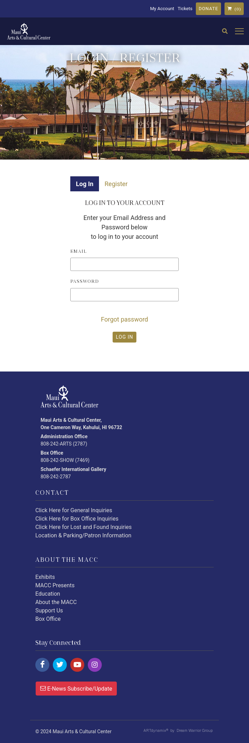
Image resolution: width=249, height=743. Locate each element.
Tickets (185, 8)
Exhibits (45, 577)
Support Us (49, 610)
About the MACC (56, 602)
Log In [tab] (84, 183)
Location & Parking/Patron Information (83, 535)
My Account (162, 8)
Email (78, 251)
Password (84, 281)
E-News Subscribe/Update (76, 688)
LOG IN (124, 337)
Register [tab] (116, 183)
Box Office (48, 619)
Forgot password (124, 319)
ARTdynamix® (155, 730)
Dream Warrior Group (195, 730)
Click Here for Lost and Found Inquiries (83, 527)
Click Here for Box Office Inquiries (77, 518)
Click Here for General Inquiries (73, 510)
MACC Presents (54, 585)
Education (47, 593)
